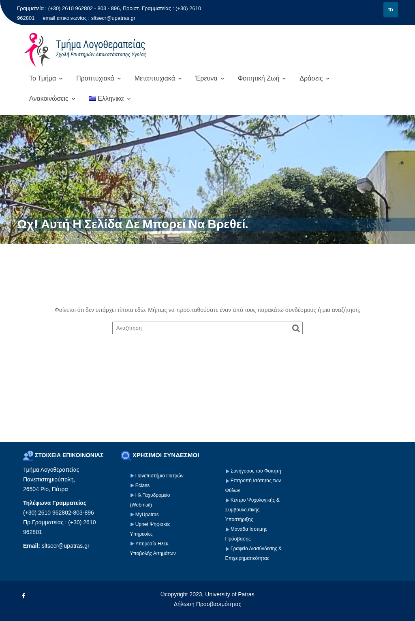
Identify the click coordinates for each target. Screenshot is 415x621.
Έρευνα (206, 78)
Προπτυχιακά (95, 78)
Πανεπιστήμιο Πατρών (159, 476)
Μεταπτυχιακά (155, 78)
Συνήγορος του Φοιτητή (256, 471)
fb (390, 9)
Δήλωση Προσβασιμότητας (208, 604)
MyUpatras (147, 514)
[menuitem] (110, 99)
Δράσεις (311, 78)
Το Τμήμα (42, 78)
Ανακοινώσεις (48, 98)
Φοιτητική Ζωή (258, 78)
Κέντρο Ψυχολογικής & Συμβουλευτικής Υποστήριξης (252, 509)
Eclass (142, 485)
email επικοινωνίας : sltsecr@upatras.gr (89, 18)
